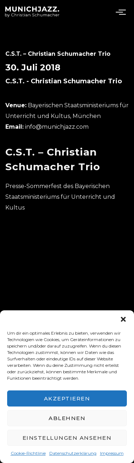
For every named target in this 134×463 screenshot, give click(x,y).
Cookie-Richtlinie (28, 453)
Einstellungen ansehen (67, 437)
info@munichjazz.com (57, 126)
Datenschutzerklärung (72, 453)
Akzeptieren (67, 398)
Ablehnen (67, 418)
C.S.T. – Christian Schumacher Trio (57, 53)
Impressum (112, 453)
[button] (123, 319)
